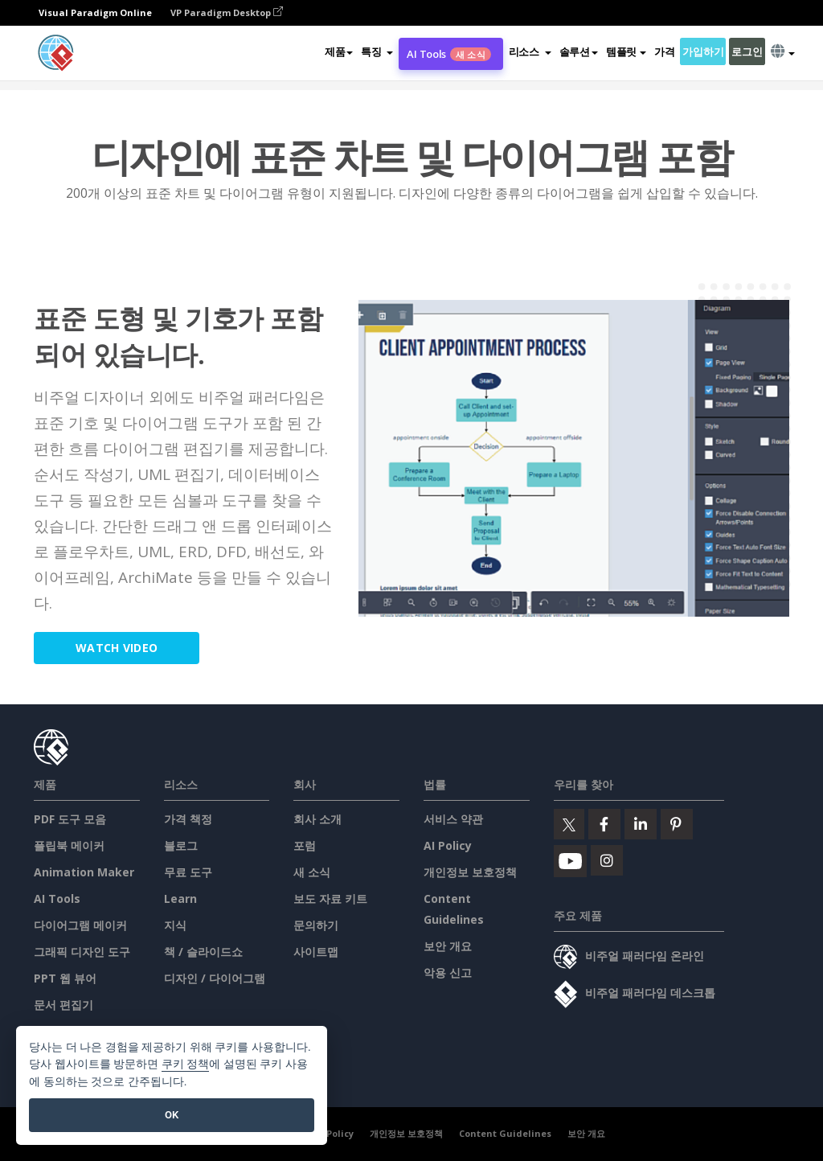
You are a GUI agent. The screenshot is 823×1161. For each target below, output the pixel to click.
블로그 (181, 845)
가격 (664, 51)
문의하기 (315, 925)
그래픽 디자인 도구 (82, 951)
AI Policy (448, 845)
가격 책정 (188, 819)
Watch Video (118, 647)
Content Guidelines (505, 1133)
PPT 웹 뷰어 (65, 978)
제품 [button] (339, 51)
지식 (175, 925)
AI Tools (448, 54)
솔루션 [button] (578, 51)
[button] (376, 51)
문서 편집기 (63, 1004)
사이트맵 (315, 951)
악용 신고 (448, 972)
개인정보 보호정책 (470, 872)
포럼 (304, 845)
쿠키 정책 (186, 1064)
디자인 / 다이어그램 (214, 978)
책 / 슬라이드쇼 (203, 951)
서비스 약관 (453, 819)
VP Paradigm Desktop (226, 12)
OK (171, 1115)
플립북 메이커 (69, 845)
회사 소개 (317, 819)
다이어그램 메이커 (80, 925)
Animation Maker (84, 872)
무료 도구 (188, 872)
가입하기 (702, 51)
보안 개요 (448, 946)
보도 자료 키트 (330, 898)
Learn (180, 898)
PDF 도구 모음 (70, 819)
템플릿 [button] (626, 51)
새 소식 (311, 872)
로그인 (746, 51)
